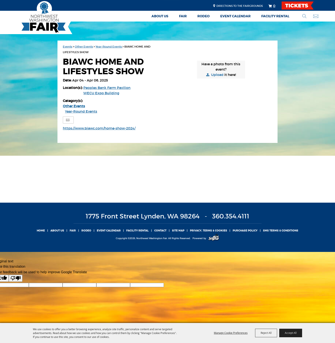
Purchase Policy (245, 230)
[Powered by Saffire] (213, 238)
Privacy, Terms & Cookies (208, 230)
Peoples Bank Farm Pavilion (107, 88)
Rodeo (203, 16)
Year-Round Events (109, 46)
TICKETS (301, 5)
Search (304, 16)
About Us (159, 16)
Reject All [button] (266, 332)
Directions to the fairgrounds (239, 5)
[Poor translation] (15, 278)
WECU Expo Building (101, 93)
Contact (160, 230)
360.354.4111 (230, 216)
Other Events (84, 46)
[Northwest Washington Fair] (37, 17)
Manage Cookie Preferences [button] (231, 332)
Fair (183, 16)
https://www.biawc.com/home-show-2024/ (99, 128)
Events (67, 46)
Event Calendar (235, 16)
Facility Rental (275, 16)
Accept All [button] (291, 332)
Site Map (178, 230)
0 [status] (274, 6)
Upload (217, 75)
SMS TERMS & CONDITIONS (280, 230)
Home (41, 230)
